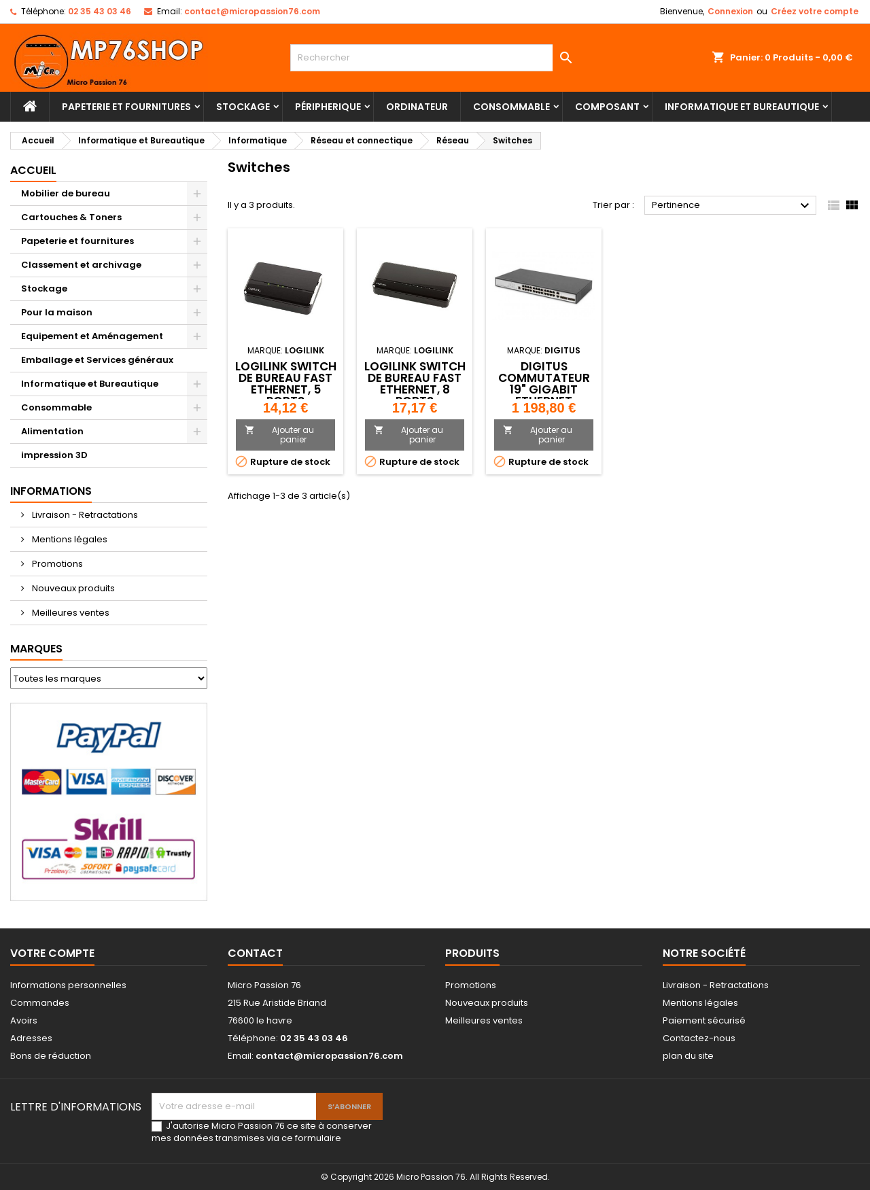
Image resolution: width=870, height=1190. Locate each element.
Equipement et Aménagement (92, 336)
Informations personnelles (68, 985)
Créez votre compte (814, 11)
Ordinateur (417, 106)
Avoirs (23, 1020)
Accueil (33, 170)
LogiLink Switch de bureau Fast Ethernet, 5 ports (285, 383)
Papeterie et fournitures (126, 106)
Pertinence (732, 206)
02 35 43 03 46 (99, 11)
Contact (255, 953)
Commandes (39, 1002)
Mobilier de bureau (65, 193)
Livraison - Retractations (84, 514)
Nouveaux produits (72, 588)
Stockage (243, 106)
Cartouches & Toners (71, 217)
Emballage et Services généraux (97, 359)
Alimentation (52, 431)
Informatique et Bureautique (742, 106)
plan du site (688, 1055)
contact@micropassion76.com (252, 11)
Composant (607, 106)
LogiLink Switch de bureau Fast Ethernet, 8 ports (415, 383)
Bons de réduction (50, 1055)
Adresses (31, 1038)
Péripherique (328, 106)
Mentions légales (68, 539)
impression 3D (54, 455)
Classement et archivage (81, 264)
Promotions (56, 563)
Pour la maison (56, 312)
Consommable (511, 106)
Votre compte (52, 953)
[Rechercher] (435, 57)
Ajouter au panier (279, 434)
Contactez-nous (699, 1038)
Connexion (730, 11)
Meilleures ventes (69, 612)
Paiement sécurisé (704, 1020)
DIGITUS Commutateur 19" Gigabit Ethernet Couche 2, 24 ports (544, 395)
